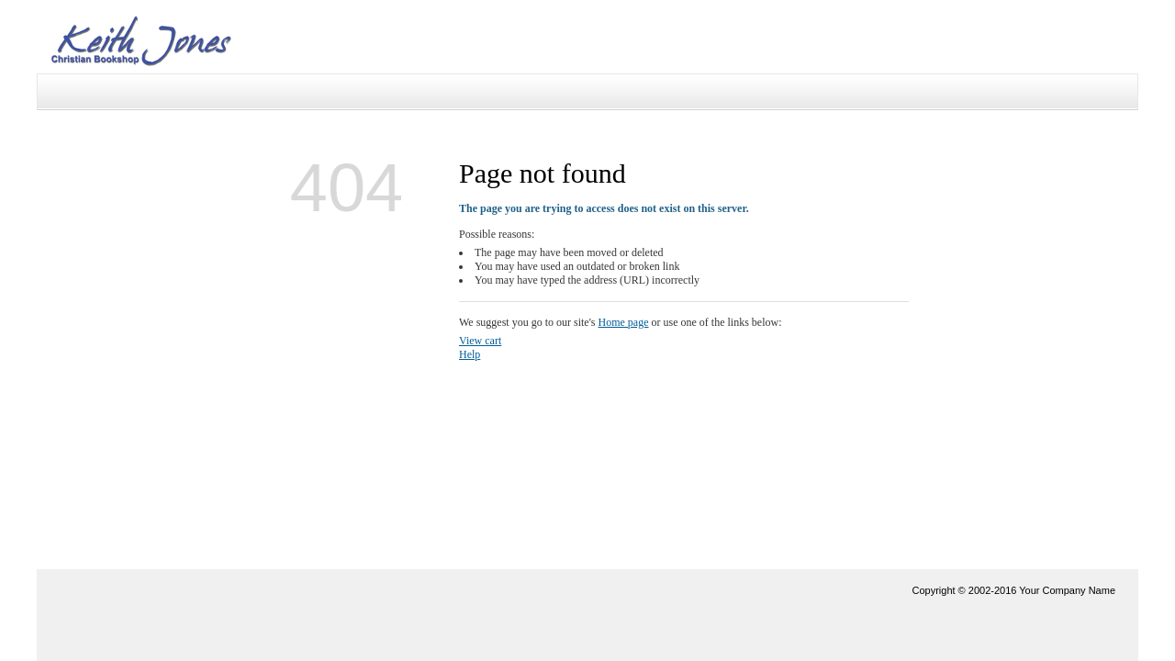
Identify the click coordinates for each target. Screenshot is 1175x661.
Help (469, 354)
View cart (480, 340)
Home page (624, 322)
